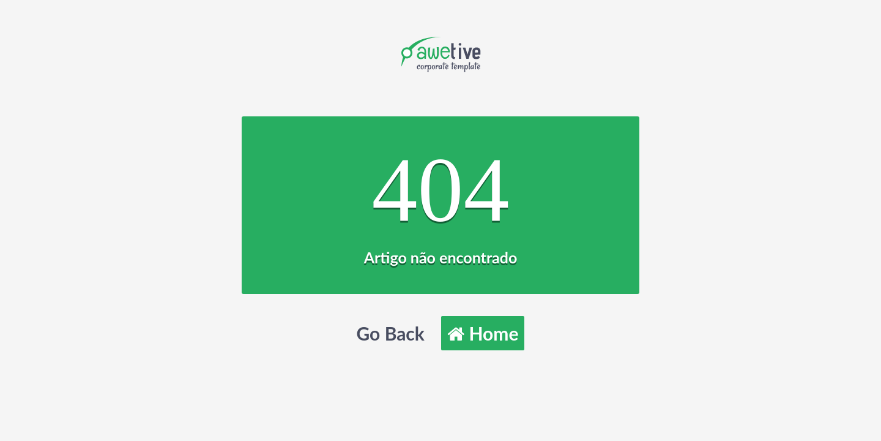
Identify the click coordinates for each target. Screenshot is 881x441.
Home (482, 333)
